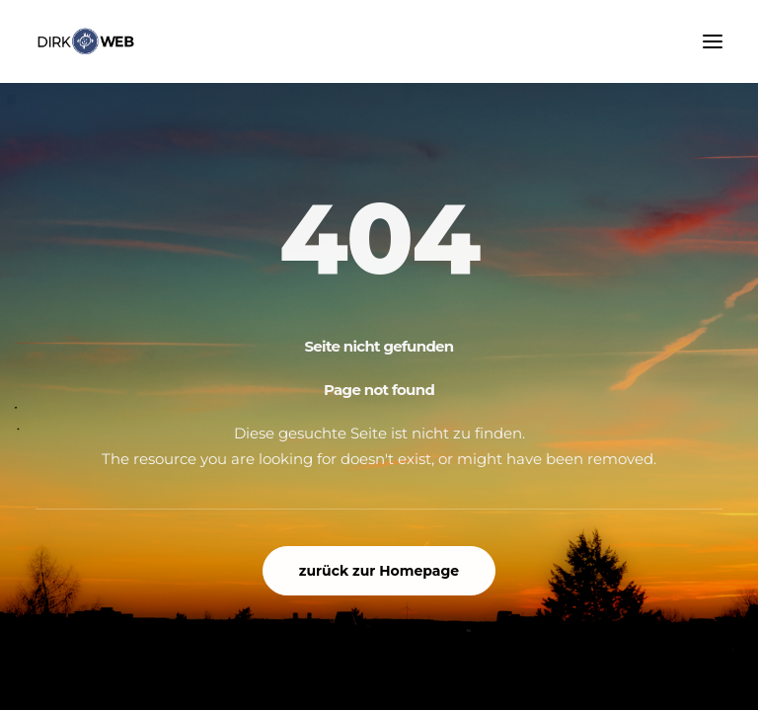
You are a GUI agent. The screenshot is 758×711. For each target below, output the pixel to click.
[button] (712, 41)
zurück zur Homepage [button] (379, 571)
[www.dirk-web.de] (86, 41)
